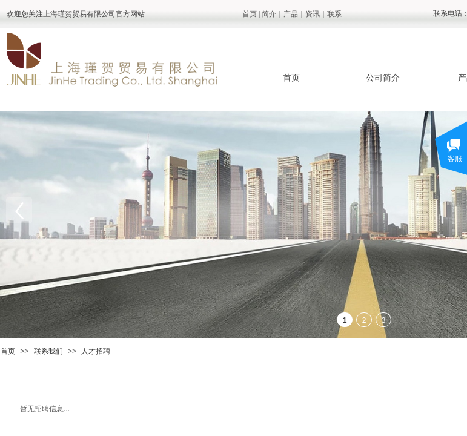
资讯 (312, 14)
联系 (334, 14)
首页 (249, 14)
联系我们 (48, 351)
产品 (290, 14)
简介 (269, 14)
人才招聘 (95, 351)
